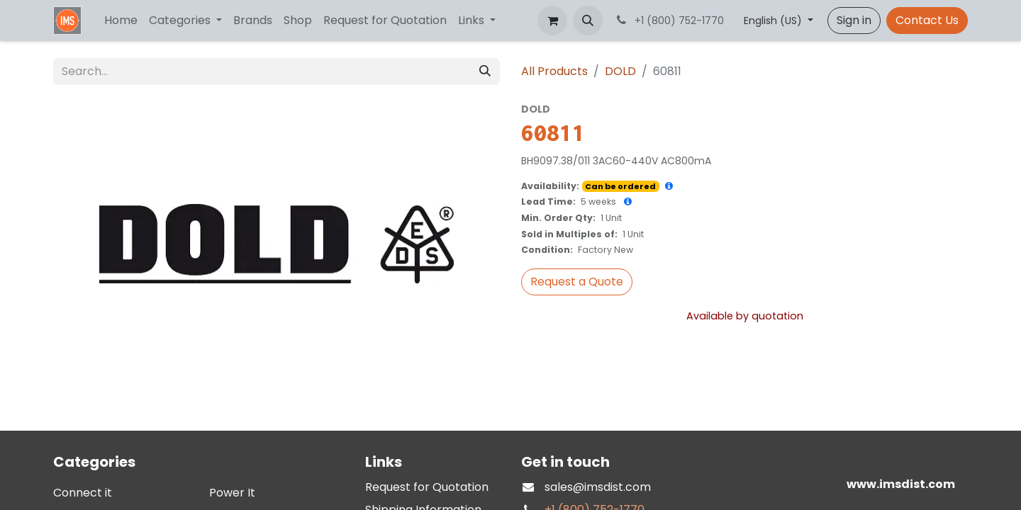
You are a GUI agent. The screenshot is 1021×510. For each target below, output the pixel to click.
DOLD (620, 71)
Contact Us (927, 20)
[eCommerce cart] (552, 20)
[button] (588, 20)
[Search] (485, 71)
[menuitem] (121, 20)
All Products (554, 71)
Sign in (854, 20)
